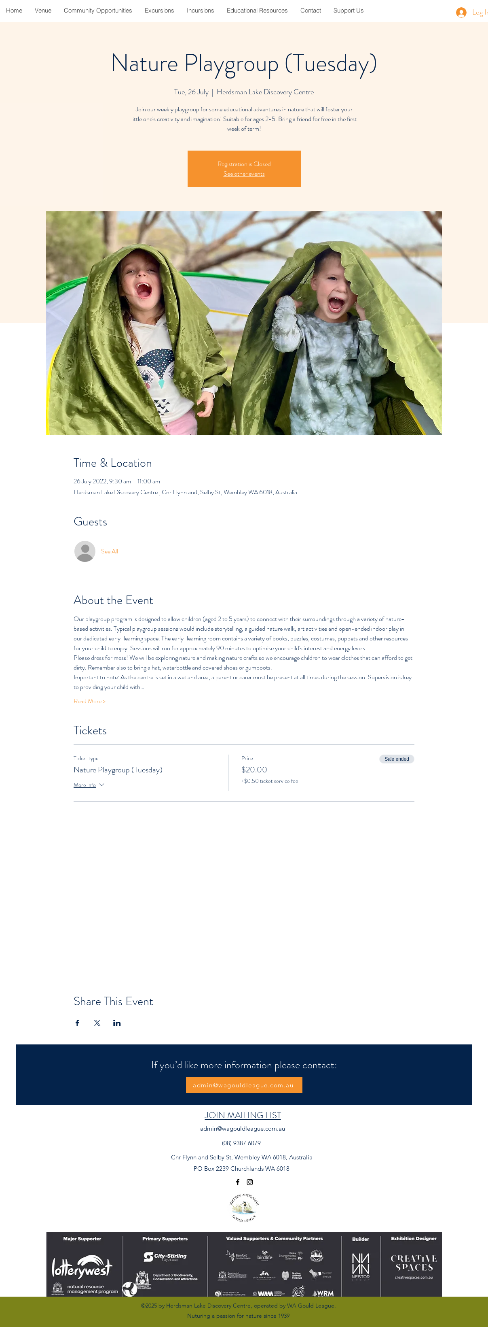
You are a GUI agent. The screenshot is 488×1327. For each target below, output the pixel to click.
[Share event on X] (97, 1023)
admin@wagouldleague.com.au (242, 1128)
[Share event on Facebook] (77, 1023)
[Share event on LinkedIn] (117, 1023)
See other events (244, 173)
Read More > (90, 701)
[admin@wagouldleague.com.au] (244, 1085)
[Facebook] (238, 1182)
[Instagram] (250, 1182)
